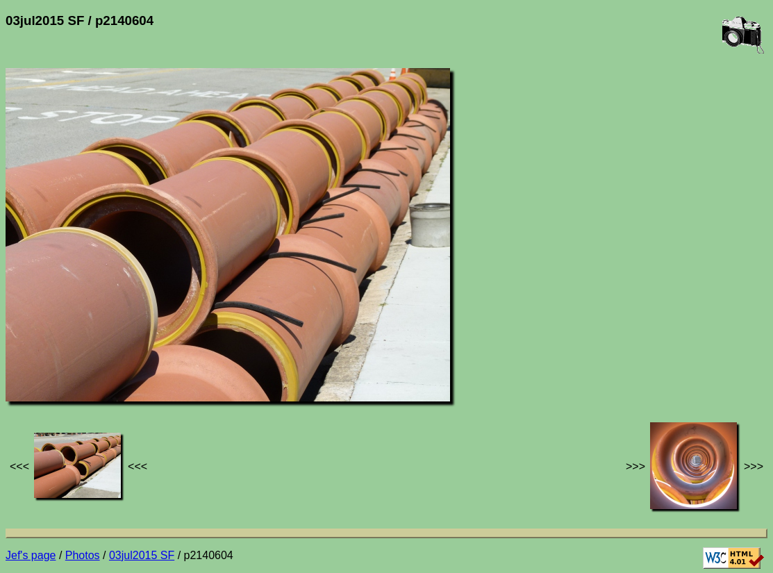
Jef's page (31, 555)
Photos (82, 555)
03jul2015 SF (141, 555)
